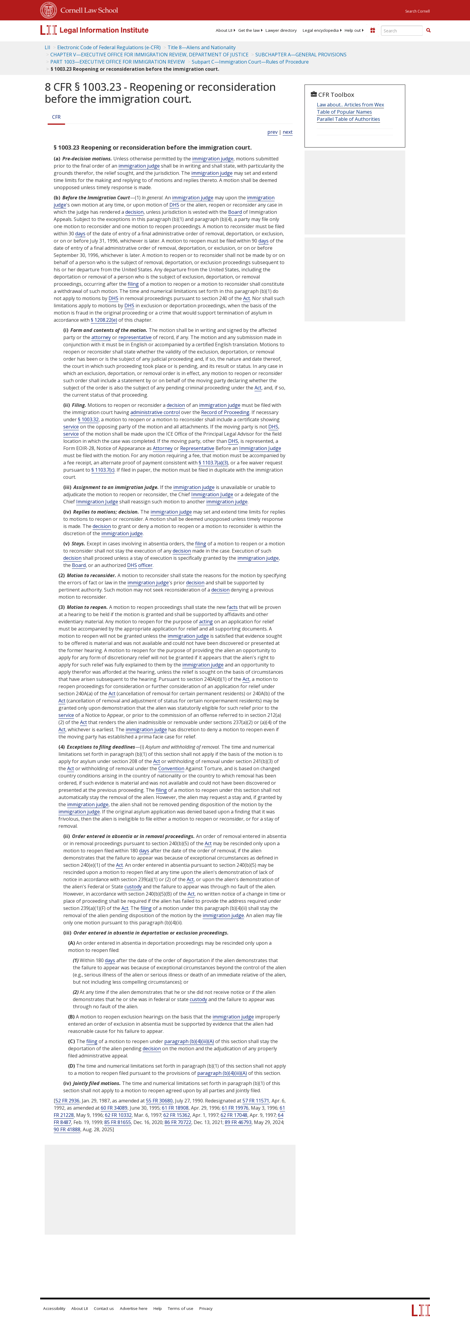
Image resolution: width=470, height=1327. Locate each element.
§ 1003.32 (88, 419)
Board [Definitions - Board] (235, 212)
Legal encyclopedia (321, 30)
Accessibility (54, 1308)
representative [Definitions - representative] (135, 337)
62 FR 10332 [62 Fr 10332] (118, 1115)
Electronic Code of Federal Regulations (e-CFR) (109, 47)
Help (157, 1308)
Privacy (206, 1308)
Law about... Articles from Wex (350, 104)
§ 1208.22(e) (104, 320)
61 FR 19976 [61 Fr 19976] (235, 1108)
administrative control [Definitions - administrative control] (155, 412)
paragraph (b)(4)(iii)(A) (189, 1041)
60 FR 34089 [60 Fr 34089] (114, 1108)
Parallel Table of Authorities (348, 119)
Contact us (104, 1308)
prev (272, 132)
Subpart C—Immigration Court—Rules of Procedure (250, 61)
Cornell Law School (87, 9)
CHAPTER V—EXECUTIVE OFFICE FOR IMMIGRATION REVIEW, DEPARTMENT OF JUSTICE (149, 54)
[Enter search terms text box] (402, 30)
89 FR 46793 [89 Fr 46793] (238, 1122)
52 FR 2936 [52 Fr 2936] (67, 1100)
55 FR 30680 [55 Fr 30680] (159, 1100)
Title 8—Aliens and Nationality (202, 47)
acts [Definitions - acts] (233, 607)
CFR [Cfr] (56, 117)
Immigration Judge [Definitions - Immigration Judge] (260, 448)
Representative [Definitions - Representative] (197, 448)
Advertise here (133, 1308)
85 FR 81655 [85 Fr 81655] (117, 1122)
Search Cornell (417, 11)
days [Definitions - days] (80, 233)
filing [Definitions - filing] (133, 284)
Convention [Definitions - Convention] (171, 768)
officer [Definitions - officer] (145, 565)
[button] (428, 30)
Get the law (249, 30)
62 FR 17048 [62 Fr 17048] (234, 1115)
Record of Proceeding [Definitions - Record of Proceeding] (225, 412)
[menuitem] (224, 30)
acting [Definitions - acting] (206, 621)
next (288, 132)
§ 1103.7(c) (103, 470)
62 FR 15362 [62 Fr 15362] (176, 1115)
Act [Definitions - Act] (246, 298)
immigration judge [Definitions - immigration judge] (213, 158)
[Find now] (428, 30)
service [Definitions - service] (71, 426)
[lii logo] (107, 30)
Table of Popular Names (344, 112)
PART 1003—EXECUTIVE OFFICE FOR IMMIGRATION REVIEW (117, 61)
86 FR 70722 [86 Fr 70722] (178, 1122)
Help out (353, 30)
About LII (224, 30)
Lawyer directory (281, 30)
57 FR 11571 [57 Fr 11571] (255, 1100)
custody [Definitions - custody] (133, 886)
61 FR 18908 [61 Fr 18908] (175, 1108)
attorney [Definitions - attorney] (101, 337)
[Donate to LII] (373, 30)
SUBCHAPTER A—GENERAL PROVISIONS (301, 54)
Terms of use (180, 1308)
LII (47, 47)
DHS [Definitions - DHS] (174, 204)
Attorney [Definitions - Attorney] (163, 448)
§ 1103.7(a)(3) (213, 462)
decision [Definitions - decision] (134, 212)
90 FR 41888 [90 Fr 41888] (67, 1129)
